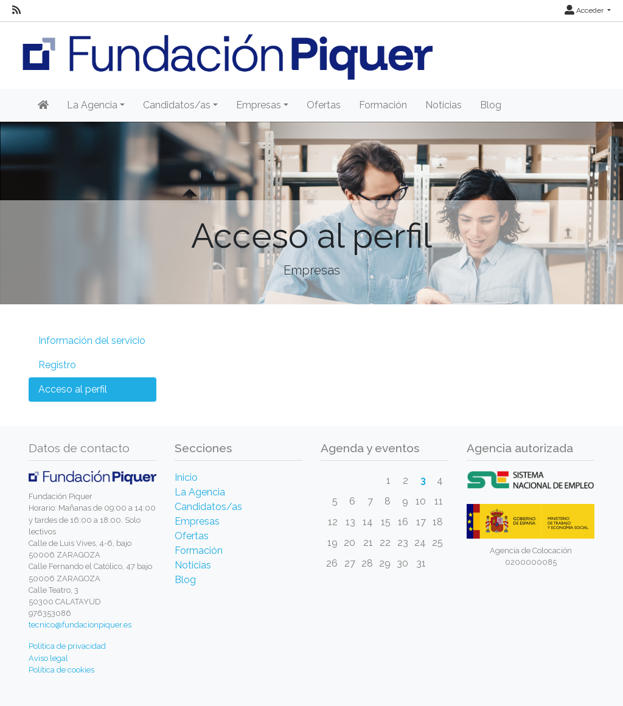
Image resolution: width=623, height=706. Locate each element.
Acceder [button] (585, 10)
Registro (57, 365)
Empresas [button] (258, 105)
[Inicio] (43, 105)
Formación (383, 105)
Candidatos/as (208, 506)
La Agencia (200, 492)
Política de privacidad (67, 646)
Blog (490, 105)
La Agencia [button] (92, 105)
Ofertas (324, 105)
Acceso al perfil (72, 389)
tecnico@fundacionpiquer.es (80, 624)
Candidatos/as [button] (177, 105)
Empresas (197, 521)
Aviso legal (48, 658)
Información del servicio (91, 340)
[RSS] (16, 10)
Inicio (186, 477)
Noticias (443, 105)
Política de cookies (61, 669)
